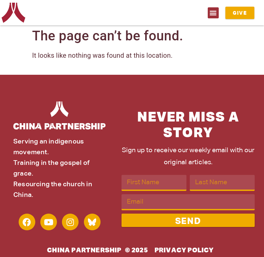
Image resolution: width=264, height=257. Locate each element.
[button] (213, 12)
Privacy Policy (184, 250)
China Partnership (84, 250)
